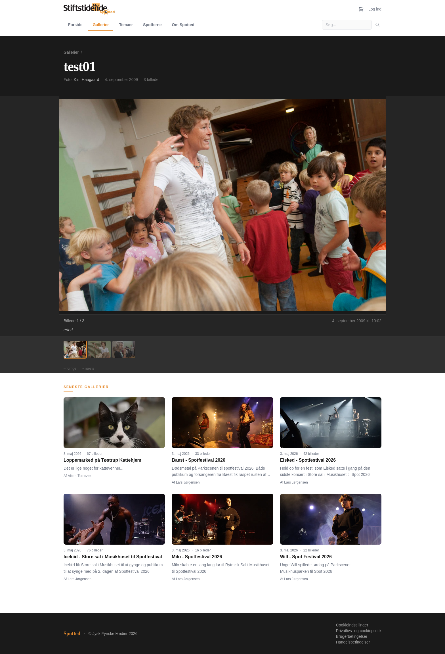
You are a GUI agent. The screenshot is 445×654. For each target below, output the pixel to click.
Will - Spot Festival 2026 (306, 556)
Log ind (374, 9)
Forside (75, 24)
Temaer (126, 24)
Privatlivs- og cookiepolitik (358, 630)
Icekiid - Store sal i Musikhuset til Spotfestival (113, 556)
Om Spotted (183, 24)
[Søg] (377, 25)
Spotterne (152, 24)
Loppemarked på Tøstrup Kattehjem (102, 460)
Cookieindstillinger (352, 625)
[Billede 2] (99, 349)
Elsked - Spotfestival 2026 (308, 460)
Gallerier (101, 24)
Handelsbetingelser (353, 642)
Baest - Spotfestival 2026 (198, 460)
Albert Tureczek (79, 476)
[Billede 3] (123, 349)
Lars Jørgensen (188, 482)
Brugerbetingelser (352, 636)
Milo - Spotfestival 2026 (197, 556)
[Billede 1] (75, 349)
